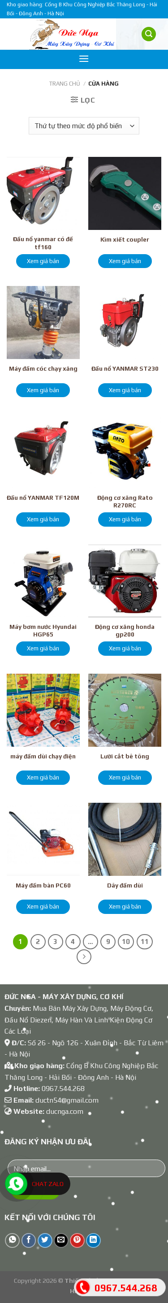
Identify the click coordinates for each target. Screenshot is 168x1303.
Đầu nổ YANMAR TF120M (43, 497)
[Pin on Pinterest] (77, 1240)
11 (145, 941)
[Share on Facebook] (29, 1240)
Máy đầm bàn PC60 (43, 885)
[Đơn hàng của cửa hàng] (84, 125)
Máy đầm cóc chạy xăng (43, 368)
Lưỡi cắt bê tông (124, 756)
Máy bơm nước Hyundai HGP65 (43, 630)
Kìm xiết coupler (124, 239)
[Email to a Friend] (61, 1240)
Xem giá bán (43, 260)
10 (126, 941)
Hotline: (23, 1088)
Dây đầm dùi (125, 885)
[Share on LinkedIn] (93, 1240)
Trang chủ (64, 83)
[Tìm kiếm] (149, 34)
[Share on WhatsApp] (12, 1240)
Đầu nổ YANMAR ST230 (125, 368)
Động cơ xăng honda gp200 (125, 630)
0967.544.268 (63, 1088)
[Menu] (84, 58)
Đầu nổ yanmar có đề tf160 (43, 243)
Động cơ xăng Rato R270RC (125, 501)
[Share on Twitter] (45, 1240)
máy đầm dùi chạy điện (43, 756)
